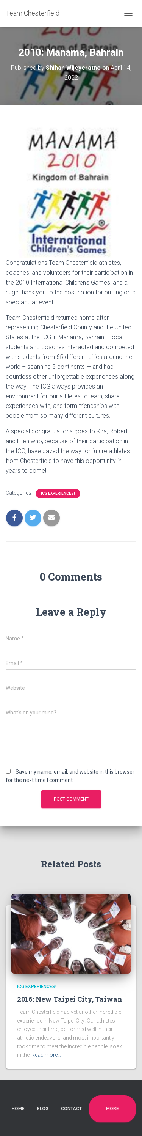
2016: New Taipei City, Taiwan (69, 999)
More (112, 1108)
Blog (42, 1108)
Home (18, 1108)
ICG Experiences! (58, 493)
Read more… (46, 1055)
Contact (71, 1108)
